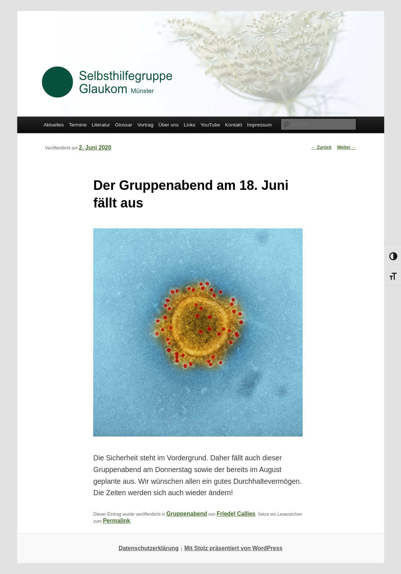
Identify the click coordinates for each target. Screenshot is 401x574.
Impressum (259, 125)
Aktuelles (54, 125)
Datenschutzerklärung (149, 548)
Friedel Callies (236, 514)
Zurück (321, 147)
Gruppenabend (187, 514)
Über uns (168, 125)
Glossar (123, 125)
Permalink (116, 521)
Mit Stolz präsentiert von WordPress (233, 548)
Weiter (346, 147)
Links (190, 125)
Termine (78, 125)
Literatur (101, 125)
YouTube (210, 125)
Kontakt (233, 125)
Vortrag (145, 125)
